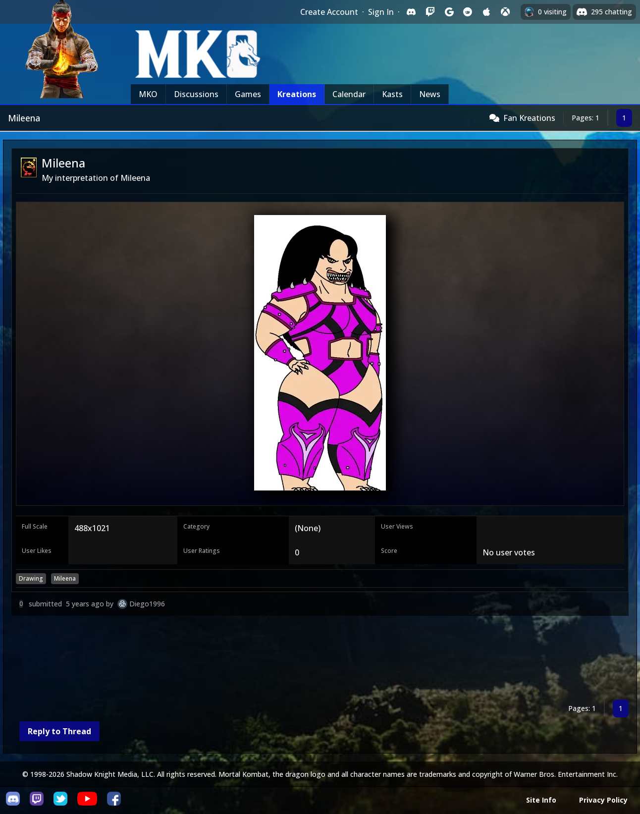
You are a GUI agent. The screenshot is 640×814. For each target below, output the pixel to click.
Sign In (381, 11)
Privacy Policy (603, 800)
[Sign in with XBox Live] (505, 11)
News (429, 94)
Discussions (196, 94)
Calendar (349, 94)
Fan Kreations (529, 117)
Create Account (329, 11)
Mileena (65, 578)
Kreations (296, 94)
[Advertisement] (308, 660)
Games (248, 94)
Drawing (31, 578)
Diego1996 (147, 603)
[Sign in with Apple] (486, 11)
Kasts (392, 94)
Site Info (541, 800)
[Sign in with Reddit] (467, 11)
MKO (148, 94)
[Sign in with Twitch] (430, 11)
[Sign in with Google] (448, 11)
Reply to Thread (59, 731)
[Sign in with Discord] (411, 11)
